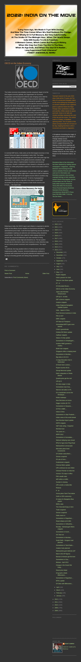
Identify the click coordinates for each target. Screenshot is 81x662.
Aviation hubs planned (63, 548)
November (59, 255)
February (59, 593)
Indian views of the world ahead (66, 417)
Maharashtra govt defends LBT (65, 551)
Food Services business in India (66, 313)
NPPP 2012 (59, 434)
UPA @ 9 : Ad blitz (61, 296)
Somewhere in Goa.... (63, 559)
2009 (56, 608)
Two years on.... (61, 431)
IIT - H (58, 283)
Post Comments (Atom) (20, 277)
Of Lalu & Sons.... (61, 459)
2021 (56, 227)
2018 (56, 235)
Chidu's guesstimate (62, 329)
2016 (56, 241)
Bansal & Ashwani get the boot (65, 556)
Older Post (46, 273)
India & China (60, 412)
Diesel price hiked (61, 570)
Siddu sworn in (60, 515)
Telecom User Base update (64, 280)
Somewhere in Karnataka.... (64, 437)
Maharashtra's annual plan (64, 446)
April (58, 587)
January (59, 596)
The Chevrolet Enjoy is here (64, 507)
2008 (56, 610)
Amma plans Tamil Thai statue (65, 493)
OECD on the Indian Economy (65, 289)
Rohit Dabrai (69, 643)
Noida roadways (61, 397)
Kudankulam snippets (62, 462)
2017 (56, 238)
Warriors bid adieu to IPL (64, 390)
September (60, 261)
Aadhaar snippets (61, 335)
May (57, 272)
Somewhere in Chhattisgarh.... (65, 340)
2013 (56, 250)
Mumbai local (60, 429)
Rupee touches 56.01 (62, 367)
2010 (56, 605)
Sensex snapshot (61, 456)
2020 (56, 230)
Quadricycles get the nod (64, 378)
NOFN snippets (61, 423)
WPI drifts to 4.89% (62, 479)
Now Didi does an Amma (63, 400)
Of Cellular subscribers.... (64, 453)
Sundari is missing (62, 482)
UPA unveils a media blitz (64, 485)
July (57, 266)
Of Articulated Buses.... (63, 286)
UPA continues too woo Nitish (65, 468)
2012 (56, 599)
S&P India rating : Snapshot (64, 426)
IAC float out (60, 534)
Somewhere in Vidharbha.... (64, 524)
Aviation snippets (61, 302)
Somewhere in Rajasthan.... (64, 518)
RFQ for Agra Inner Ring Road (65, 443)
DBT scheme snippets (63, 299)
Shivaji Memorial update (63, 370)
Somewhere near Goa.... (63, 387)
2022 (56, 224)
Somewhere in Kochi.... (63, 532)
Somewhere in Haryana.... (64, 406)
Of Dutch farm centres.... (63, 365)
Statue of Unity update (63, 338)
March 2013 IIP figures (63, 554)
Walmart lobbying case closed (65, 440)
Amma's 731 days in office (64, 473)
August (58, 263)
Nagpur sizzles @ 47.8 (63, 403)
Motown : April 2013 (62, 562)
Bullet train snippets (62, 348)
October (59, 258)
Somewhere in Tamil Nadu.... (65, 545)
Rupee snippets (61, 274)
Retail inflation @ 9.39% (63, 521)
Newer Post (8, 273)
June (58, 269)
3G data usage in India (63, 384)
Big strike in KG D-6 (62, 357)
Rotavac (58, 488)
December (59, 252)
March (58, 590)
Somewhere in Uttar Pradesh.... (66, 414)
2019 (56, 233)
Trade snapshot (61, 510)
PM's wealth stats (61, 476)
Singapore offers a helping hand (66, 351)
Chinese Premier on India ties (65, 471)
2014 (56, 247)
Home (27, 273)
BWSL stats (59, 504)
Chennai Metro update (63, 465)
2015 (56, 244)
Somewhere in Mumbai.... (64, 354)
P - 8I (57, 490)
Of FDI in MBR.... (61, 409)
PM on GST (59, 316)
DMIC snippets (60, 319)
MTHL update (60, 581)
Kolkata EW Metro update (64, 332)
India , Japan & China (62, 310)
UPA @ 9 (59, 381)
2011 (56, 602)
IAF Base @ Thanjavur (63, 321)
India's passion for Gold (63, 277)
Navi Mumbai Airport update (64, 420)
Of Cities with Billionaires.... (64, 583)
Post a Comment (10, 270)
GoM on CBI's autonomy (63, 496)
